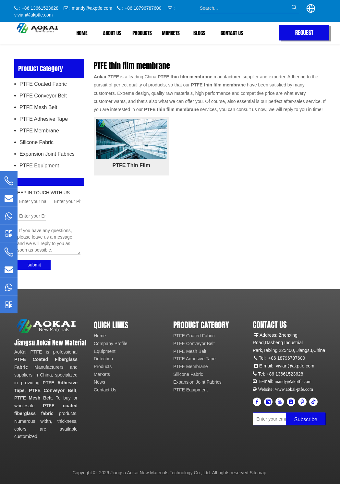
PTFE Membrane (39, 130)
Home (100, 335)
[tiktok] (313, 402)
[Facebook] (257, 402)
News (99, 382)
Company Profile (111, 343)
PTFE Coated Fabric (43, 84)
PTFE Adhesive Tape (43, 119)
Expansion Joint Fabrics (47, 154)
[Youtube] (279, 402)
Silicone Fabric (36, 142)
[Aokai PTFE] (47, 326)
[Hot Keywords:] (294, 8)
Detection (103, 358)
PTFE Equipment (39, 165)
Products (103, 366)
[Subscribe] (306, 418)
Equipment (104, 351)
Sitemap (258, 472)
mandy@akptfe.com (92, 8)
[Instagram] (291, 402)
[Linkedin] (268, 402)
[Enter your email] (281, 419)
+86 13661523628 (284, 374)
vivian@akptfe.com (33, 14)
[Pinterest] (302, 402)
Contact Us (105, 389)
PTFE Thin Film (131, 165)
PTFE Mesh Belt (38, 107)
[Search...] (245, 8)
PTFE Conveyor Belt (43, 95)
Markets (102, 374)
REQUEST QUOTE (304, 34)
